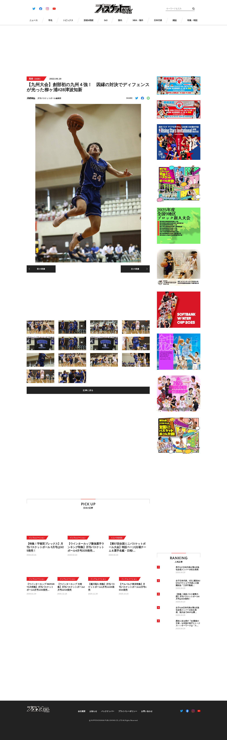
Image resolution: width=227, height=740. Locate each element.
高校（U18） (35, 79)
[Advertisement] (113, 49)
